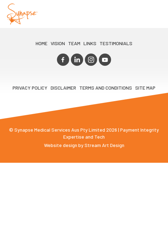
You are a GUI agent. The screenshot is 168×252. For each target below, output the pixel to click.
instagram (90, 59)
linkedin (78, 59)
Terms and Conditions (105, 86)
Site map (145, 86)
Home (42, 43)
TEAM (74, 43)
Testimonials (116, 43)
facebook (65, 59)
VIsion (58, 43)
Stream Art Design (104, 143)
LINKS (89, 43)
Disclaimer (63, 86)
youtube (102, 59)
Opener (154, 14)
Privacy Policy (30, 86)
